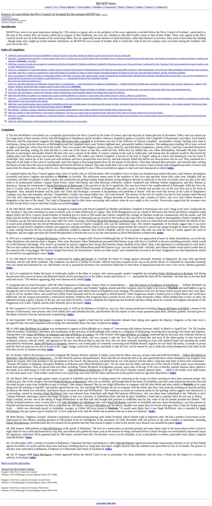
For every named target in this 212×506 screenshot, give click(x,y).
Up (55, 7)
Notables (97, 7)
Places (130, 7)
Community (110, 7)
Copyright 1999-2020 (106, 503)
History (139, 7)
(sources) (104, 15)
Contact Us (161, 7)
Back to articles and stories (15, 463)
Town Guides (84, 7)
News (121, 7)
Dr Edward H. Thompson (9, 19)
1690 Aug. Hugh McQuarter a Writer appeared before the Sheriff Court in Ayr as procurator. (47, 121)
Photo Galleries (67, 7)
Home (48, 7)
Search (149, 7)
